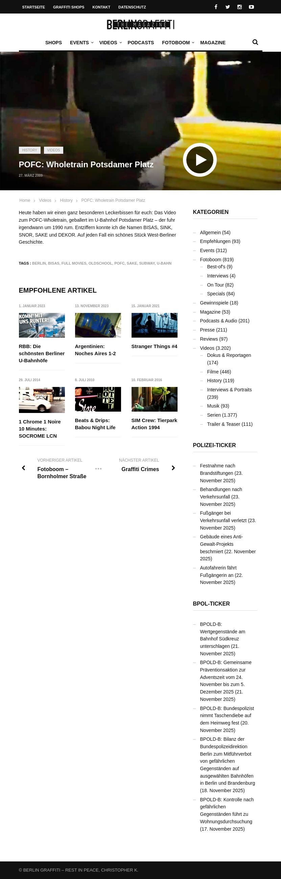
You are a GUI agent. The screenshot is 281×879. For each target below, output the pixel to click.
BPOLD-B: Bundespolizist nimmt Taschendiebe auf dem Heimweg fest (227, 716)
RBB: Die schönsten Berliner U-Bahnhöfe (42, 353)
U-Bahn (164, 263)
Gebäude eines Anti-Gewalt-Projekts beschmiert (221, 544)
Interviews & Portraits (229, 389)
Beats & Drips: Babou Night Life (95, 424)
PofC (119, 263)
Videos (110, 42)
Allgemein (210, 232)
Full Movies (74, 263)
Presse (207, 330)
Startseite (33, 7)
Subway (147, 263)
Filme (213, 371)
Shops (53, 42)
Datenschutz (132, 7)
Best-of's (216, 266)
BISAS (54, 263)
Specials (216, 293)
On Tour (215, 285)
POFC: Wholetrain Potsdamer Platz (113, 200)
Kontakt (101, 7)
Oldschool (100, 263)
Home (25, 200)
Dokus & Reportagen (229, 355)
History (29, 150)
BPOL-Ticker (211, 604)
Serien (214, 415)
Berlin (39, 263)
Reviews (209, 339)
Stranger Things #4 (155, 346)
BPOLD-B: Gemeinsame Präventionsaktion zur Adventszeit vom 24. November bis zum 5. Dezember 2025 (226, 677)
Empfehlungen (215, 241)
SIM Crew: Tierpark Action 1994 (155, 424)
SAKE (132, 263)
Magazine (213, 42)
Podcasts (141, 42)
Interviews (218, 275)
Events (81, 42)
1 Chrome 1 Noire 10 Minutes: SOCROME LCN (40, 429)
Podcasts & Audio (218, 320)
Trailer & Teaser (223, 424)
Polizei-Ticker (214, 445)
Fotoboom (177, 42)
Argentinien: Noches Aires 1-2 (95, 349)
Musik (213, 406)
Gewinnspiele (214, 303)
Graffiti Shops (68, 7)
